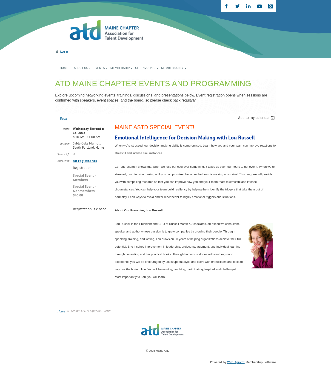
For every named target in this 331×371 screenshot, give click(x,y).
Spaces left (63, 154)
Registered (63, 160)
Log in (64, 52)
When (66, 128)
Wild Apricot (236, 362)
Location (64, 143)
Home (61, 311)
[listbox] (257, 118)
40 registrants (85, 160)
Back (63, 118)
